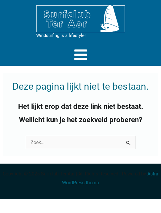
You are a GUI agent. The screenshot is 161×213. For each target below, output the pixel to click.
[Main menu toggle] (81, 55)
